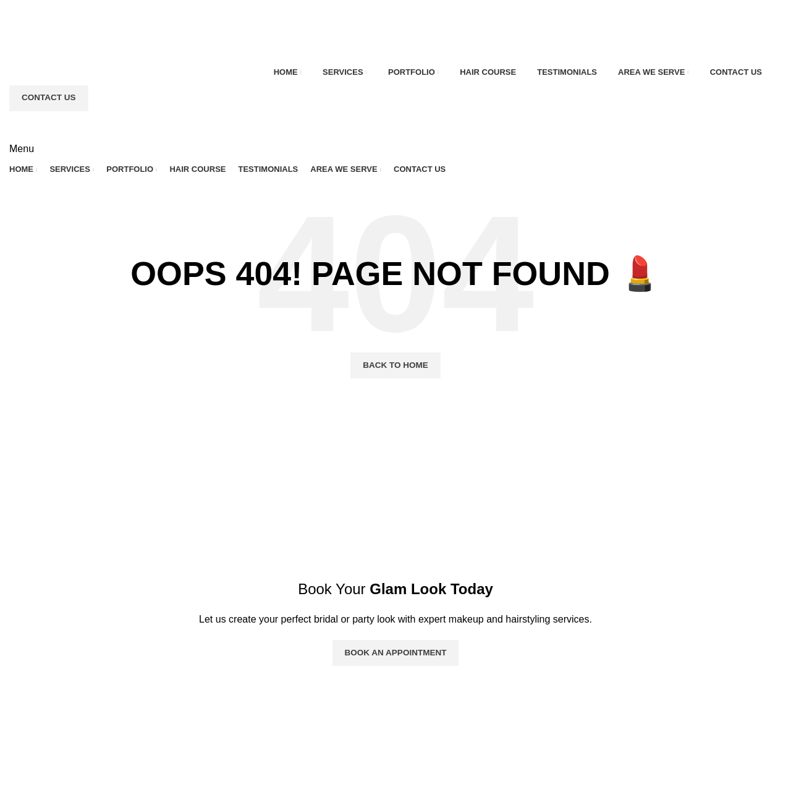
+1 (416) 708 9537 (576, 754)
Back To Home (395, 365)
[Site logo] (72, 37)
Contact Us (48, 98)
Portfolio (291, 698)
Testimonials (300, 722)
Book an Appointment (396, 652)
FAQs (285, 744)
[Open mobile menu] (21, 148)
